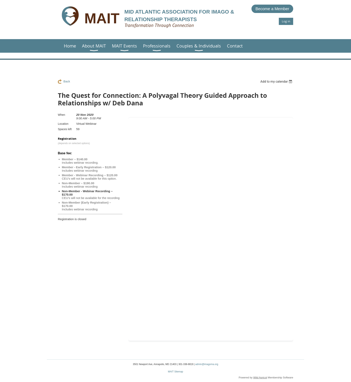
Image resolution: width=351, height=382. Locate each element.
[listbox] (276, 81)
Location (63, 123)
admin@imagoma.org (206, 364)
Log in (286, 21)
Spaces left (65, 129)
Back (66, 81)
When (61, 114)
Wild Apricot (260, 377)
